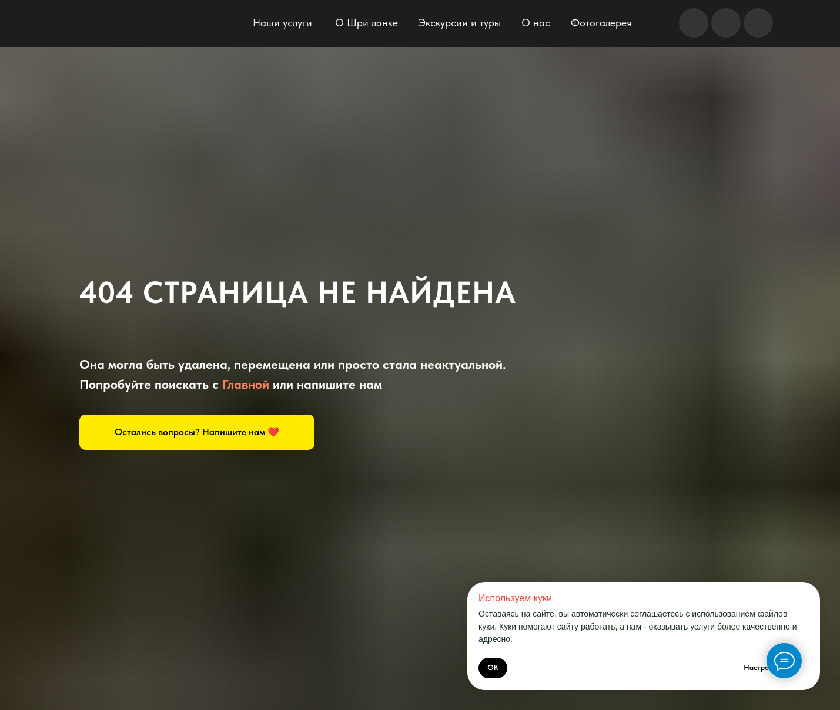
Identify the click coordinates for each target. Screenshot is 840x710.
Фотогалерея (601, 22)
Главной (245, 384)
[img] (142, 26)
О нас (535, 22)
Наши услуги (282, 22)
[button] (196, 432)
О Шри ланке (366, 22)
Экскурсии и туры (460, 22)
